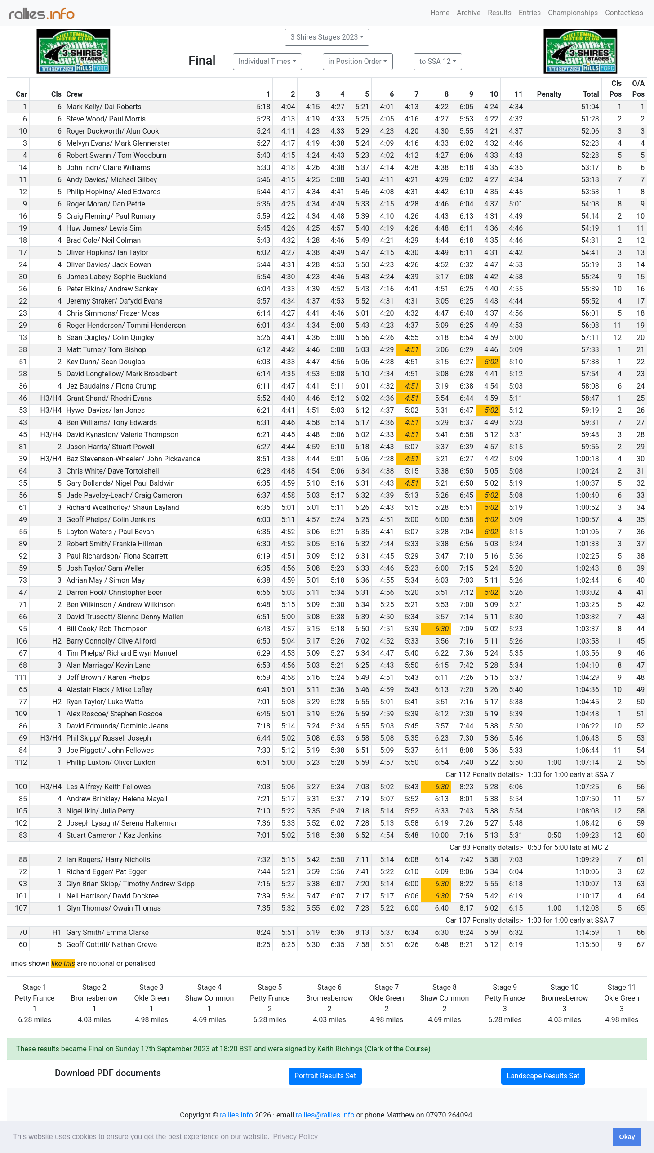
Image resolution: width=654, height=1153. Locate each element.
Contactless (624, 13)
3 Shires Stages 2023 (324, 37)
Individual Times (265, 61)
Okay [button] (627, 1136)
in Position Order (355, 61)
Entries (530, 13)
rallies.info (236, 1115)
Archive (468, 13)
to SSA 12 (435, 61)
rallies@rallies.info (325, 1115)
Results (500, 13)
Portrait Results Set (325, 1076)
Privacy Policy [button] (295, 1136)
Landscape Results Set (543, 1076)
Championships (573, 13)
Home (439, 13)
